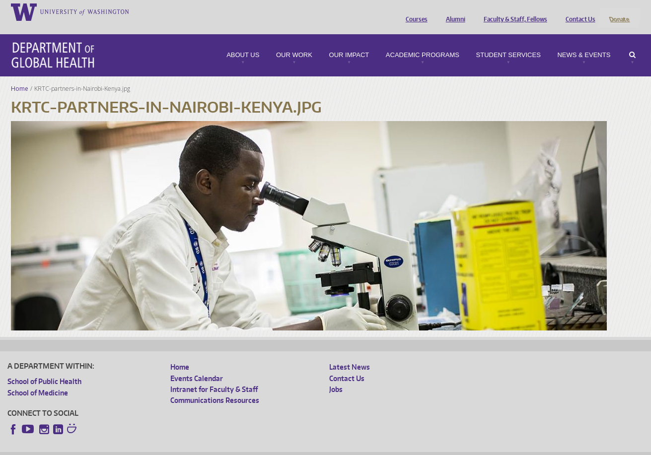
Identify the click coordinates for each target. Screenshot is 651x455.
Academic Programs (422, 41)
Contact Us (578, 11)
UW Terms (179, 447)
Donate (619, 11)
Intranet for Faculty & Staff (214, 376)
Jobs (336, 376)
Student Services (508, 41)
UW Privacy (139, 447)
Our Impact (349, 41)
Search (632, 42)
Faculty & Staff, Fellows (513, 11)
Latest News (349, 354)
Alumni (453, 11)
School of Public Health (44, 368)
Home (19, 75)
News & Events (583, 41)
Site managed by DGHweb (238, 447)
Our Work (294, 41)
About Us (242, 41)
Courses (414, 11)
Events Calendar (196, 365)
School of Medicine (37, 379)
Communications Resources (214, 387)
